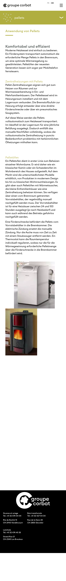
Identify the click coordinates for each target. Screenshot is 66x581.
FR (48, 3)
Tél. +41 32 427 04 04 (36, 516)
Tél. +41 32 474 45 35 (12, 532)
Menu (61, 5)
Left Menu (61, 17)
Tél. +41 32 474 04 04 (12, 516)
